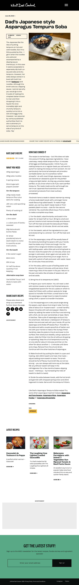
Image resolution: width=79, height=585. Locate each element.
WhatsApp (68, 141)
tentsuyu (15, 82)
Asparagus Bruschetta (46, 398)
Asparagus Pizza (49, 395)
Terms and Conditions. (39, 581)
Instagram (60, 581)
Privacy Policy (28, 581)
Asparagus (33, 411)
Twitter (67, 581)
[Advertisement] (15, 346)
